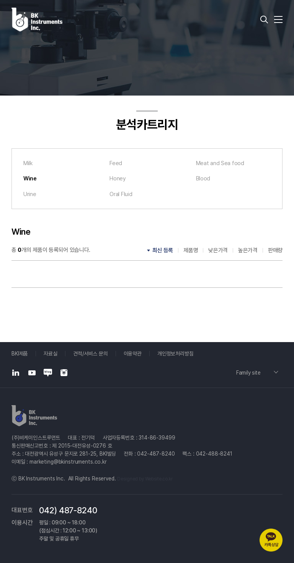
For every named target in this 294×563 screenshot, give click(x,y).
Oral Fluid (120, 194)
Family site (249, 373)
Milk (28, 163)
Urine (29, 194)
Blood (203, 178)
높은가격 (248, 251)
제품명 (190, 251)
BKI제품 (19, 353)
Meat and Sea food (220, 163)
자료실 (50, 353)
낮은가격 (218, 251)
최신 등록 (162, 251)
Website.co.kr (159, 479)
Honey (117, 178)
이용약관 (133, 353)
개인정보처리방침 (176, 353)
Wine (30, 178)
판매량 (275, 251)
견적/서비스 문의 (90, 353)
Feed (115, 163)
